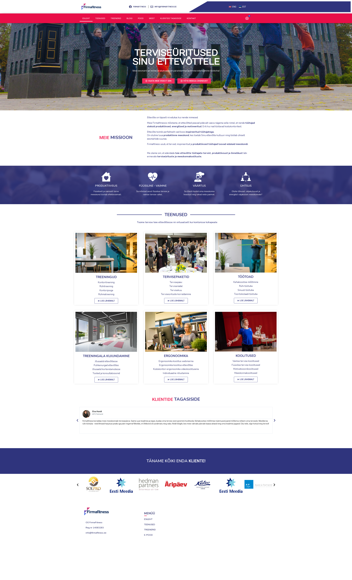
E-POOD (148, 535)
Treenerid (115, 18)
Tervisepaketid (176, 277)
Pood (140, 18)
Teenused (100, 18)
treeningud (106, 277)
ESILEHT (148, 519)
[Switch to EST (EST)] (242, 7)
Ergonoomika (176, 356)
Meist (151, 18)
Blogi (129, 18)
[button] (77, 420)
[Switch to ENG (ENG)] (233, 7)
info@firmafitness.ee (96, 532)
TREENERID (150, 529)
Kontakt (190, 18)
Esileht (86, 18)
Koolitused (246, 356)
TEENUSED (149, 524)
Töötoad (245, 277)
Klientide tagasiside (170, 18)
